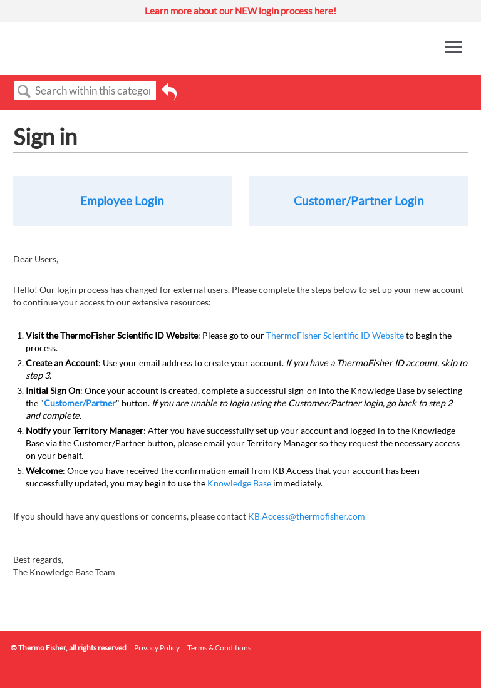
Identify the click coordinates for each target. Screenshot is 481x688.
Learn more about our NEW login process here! (240, 10)
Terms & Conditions (219, 647)
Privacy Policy (157, 647)
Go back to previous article (169, 96)
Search (24, 91)
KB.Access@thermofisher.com (306, 516)
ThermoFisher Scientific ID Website (335, 335)
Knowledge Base (239, 483)
